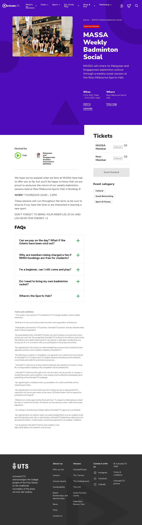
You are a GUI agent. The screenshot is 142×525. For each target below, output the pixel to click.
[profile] (122, 5)
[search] (136, 5)
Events (86, 20)
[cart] (129, 5)
